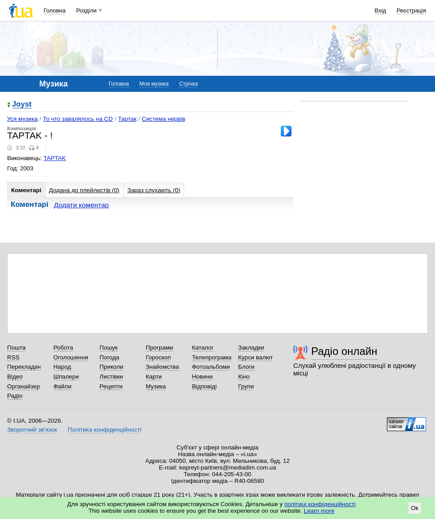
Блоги (246, 366)
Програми (159, 347)
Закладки (251, 347)
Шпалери (66, 376)
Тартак (127, 118)
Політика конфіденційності (104, 429)
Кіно (244, 376)
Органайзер (23, 386)
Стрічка (188, 84)
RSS (13, 357)
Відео (15, 376)
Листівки (111, 376)
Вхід (380, 10)
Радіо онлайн (344, 351)
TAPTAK (55, 158)
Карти (154, 376)
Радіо (14, 395)
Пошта (16, 347)
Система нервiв (163, 118)
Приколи (111, 366)
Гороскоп (158, 357)
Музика (156, 386)
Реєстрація (411, 10)
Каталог (203, 347)
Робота (63, 347)
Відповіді (204, 386)
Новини (202, 376)
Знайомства (162, 366)
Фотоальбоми (211, 366)
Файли (62, 386)
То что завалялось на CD (78, 118)
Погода (109, 357)
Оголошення (70, 357)
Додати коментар (81, 205)
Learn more (319, 510)
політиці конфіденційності (320, 504)
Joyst (22, 104)
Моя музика (154, 84)
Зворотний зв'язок (32, 429)
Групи (246, 386)
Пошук (108, 347)
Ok (415, 508)
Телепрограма (212, 357)
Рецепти (111, 386)
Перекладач (24, 366)
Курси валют (255, 357)
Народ (62, 366)
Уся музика (22, 118)
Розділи (86, 10)
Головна (55, 10)
